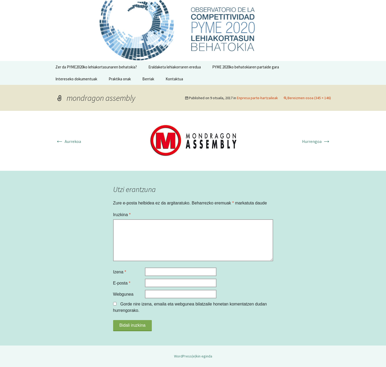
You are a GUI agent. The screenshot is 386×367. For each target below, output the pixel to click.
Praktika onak (120, 78)
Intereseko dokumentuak (76, 78)
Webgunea (123, 294)
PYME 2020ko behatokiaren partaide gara (245, 66)
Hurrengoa (316, 141)
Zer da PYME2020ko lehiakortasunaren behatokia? (96, 66)
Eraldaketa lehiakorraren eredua (174, 66)
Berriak (148, 78)
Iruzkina (122, 214)
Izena (119, 272)
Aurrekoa (68, 141)
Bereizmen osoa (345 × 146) (309, 97)
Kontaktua (174, 78)
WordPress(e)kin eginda (193, 356)
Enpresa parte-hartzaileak (257, 97)
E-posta (122, 283)
